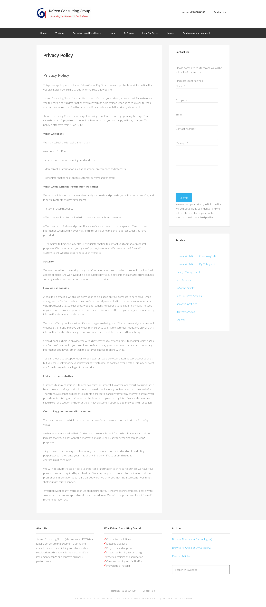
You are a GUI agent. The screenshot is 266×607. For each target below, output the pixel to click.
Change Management (188, 271)
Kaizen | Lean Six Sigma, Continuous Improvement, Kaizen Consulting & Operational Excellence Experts (63, 13)
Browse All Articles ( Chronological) (196, 256)
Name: (180, 85)
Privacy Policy (151, 598)
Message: (182, 142)
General (180, 319)
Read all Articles (181, 556)
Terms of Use (169, 598)
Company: (181, 100)
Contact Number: (186, 128)
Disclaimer (185, 598)
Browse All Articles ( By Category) (195, 264)
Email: (180, 114)
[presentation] (189, 178)
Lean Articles (183, 279)
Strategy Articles (185, 311)
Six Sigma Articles (185, 287)
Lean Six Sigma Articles (189, 295)
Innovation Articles (186, 303)
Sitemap (135, 598)
